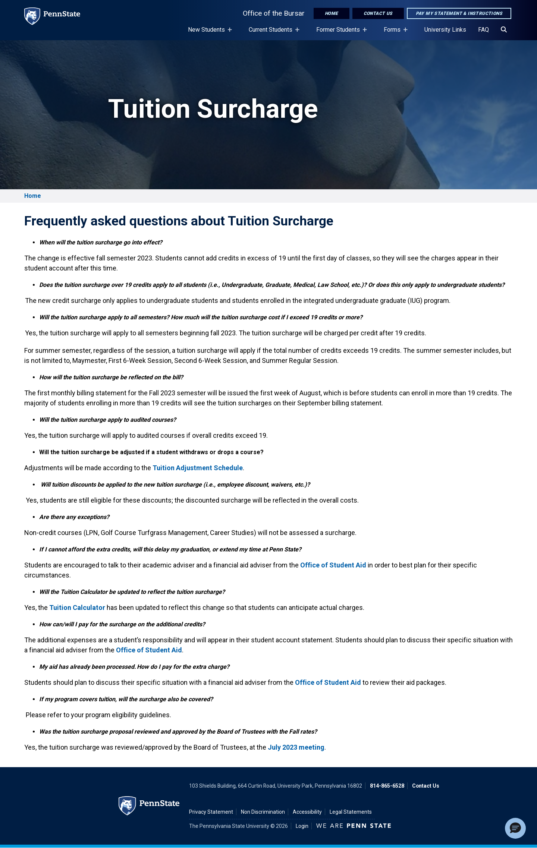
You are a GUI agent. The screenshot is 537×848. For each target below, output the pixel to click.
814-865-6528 (387, 786)
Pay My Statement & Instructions (459, 13)
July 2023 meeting (296, 747)
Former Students (339, 33)
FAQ (483, 29)
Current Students (272, 33)
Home (331, 13)
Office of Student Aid (333, 565)
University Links (445, 29)
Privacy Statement (211, 812)
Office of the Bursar (274, 13)
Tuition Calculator (77, 607)
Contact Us (378, 13)
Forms (393, 33)
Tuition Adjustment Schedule (198, 468)
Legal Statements (351, 812)
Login (302, 826)
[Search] (504, 29)
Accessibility (307, 812)
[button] (515, 828)
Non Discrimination (263, 812)
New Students (208, 33)
